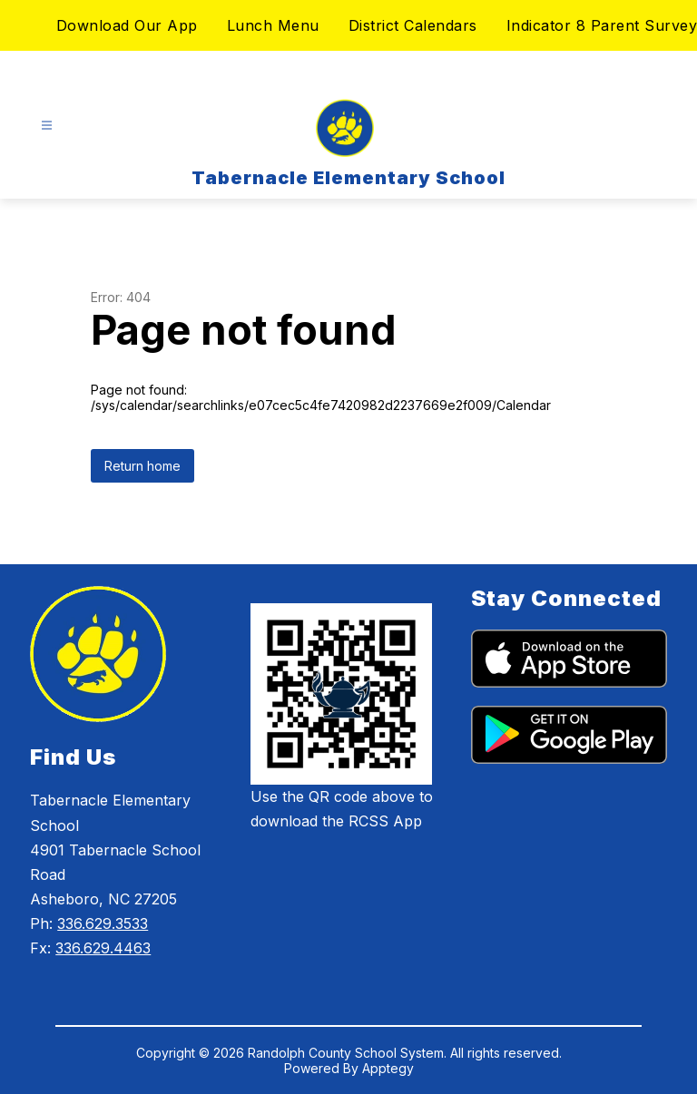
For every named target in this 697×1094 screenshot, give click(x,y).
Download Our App (127, 25)
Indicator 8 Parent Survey (602, 25)
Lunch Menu (273, 25)
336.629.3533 (102, 923)
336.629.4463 (103, 948)
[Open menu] (46, 125)
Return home (142, 466)
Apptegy (388, 1068)
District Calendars (412, 25)
